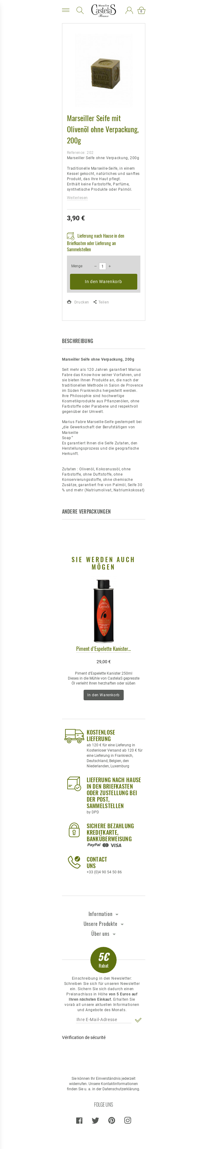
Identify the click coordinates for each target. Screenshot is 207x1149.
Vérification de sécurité (84, 1037)
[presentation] (103, 1055)
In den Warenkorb (103, 281)
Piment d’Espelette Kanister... (103, 648)
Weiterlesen (77, 198)
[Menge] (102, 266)
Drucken (78, 302)
